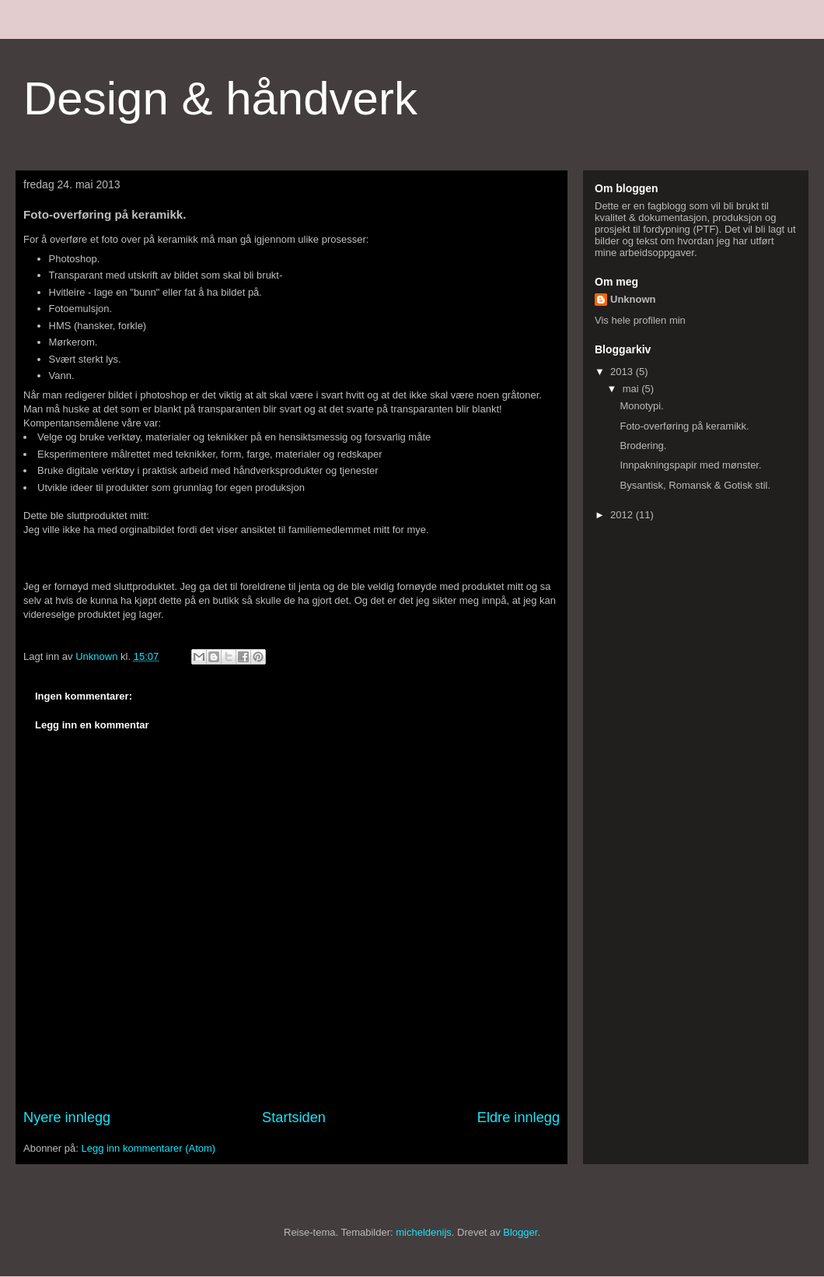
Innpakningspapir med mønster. (690, 465)
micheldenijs (424, 1232)
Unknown (633, 299)
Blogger (520, 1232)
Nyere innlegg (66, 1117)
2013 (623, 371)
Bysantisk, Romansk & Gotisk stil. (695, 485)
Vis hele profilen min (640, 320)
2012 (623, 515)
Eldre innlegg (518, 1117)
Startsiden (294, 1117)
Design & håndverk (220, 98)
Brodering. (643, 445)
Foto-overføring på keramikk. (684, 426)
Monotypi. (641, 406)
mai (632, 389)
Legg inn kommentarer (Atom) (148, 1148)
